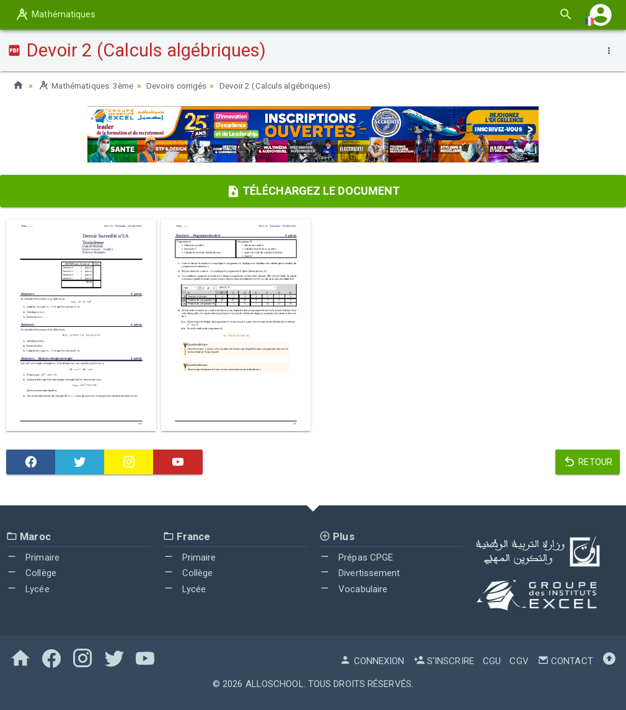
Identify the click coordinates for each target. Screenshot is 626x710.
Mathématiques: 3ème (89, 86)
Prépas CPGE (356, 557)
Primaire (33, 557)
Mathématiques (55, 14)
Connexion (372, 661)
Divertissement (359, 573)
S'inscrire (443, 661)
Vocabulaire (353, 589)
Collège (31, 573)
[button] (600, 14)
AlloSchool (274, 684)
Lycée (28, 589)
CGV (518, 661)
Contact (565, 661)
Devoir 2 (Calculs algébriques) (289, 86)
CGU (492, 661)
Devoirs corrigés (186, 86)
